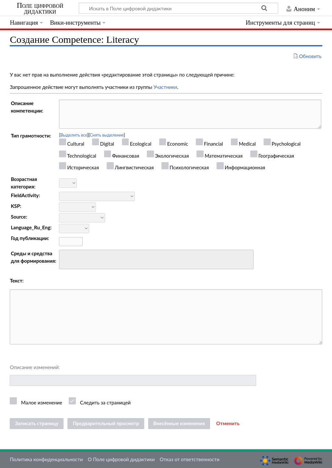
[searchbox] (65, 258)
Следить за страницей (105, 402)
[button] (228, 423)
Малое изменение (41, 402)
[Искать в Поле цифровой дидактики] (178, 8)
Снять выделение (107, 135)
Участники (165, 87)
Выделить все (73, 135)
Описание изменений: (35, 367)
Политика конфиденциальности (46, 459)
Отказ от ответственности (189, 459)
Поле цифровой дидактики (40, 8)
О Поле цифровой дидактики (121, 459)
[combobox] (156, 259)
